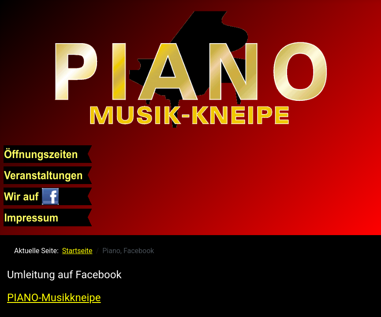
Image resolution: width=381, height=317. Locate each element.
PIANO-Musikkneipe (54, 297)
